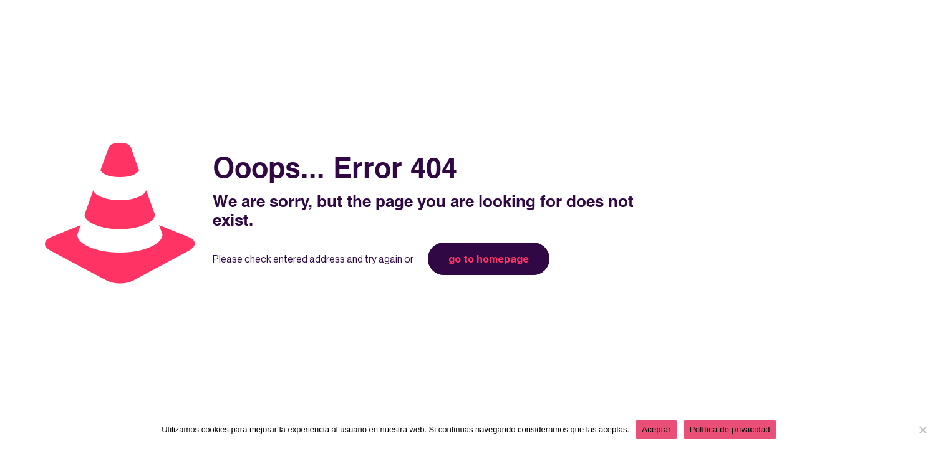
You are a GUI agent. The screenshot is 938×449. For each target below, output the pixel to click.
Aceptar (656, 429)
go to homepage (488, 259)
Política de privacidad (730, 429)
